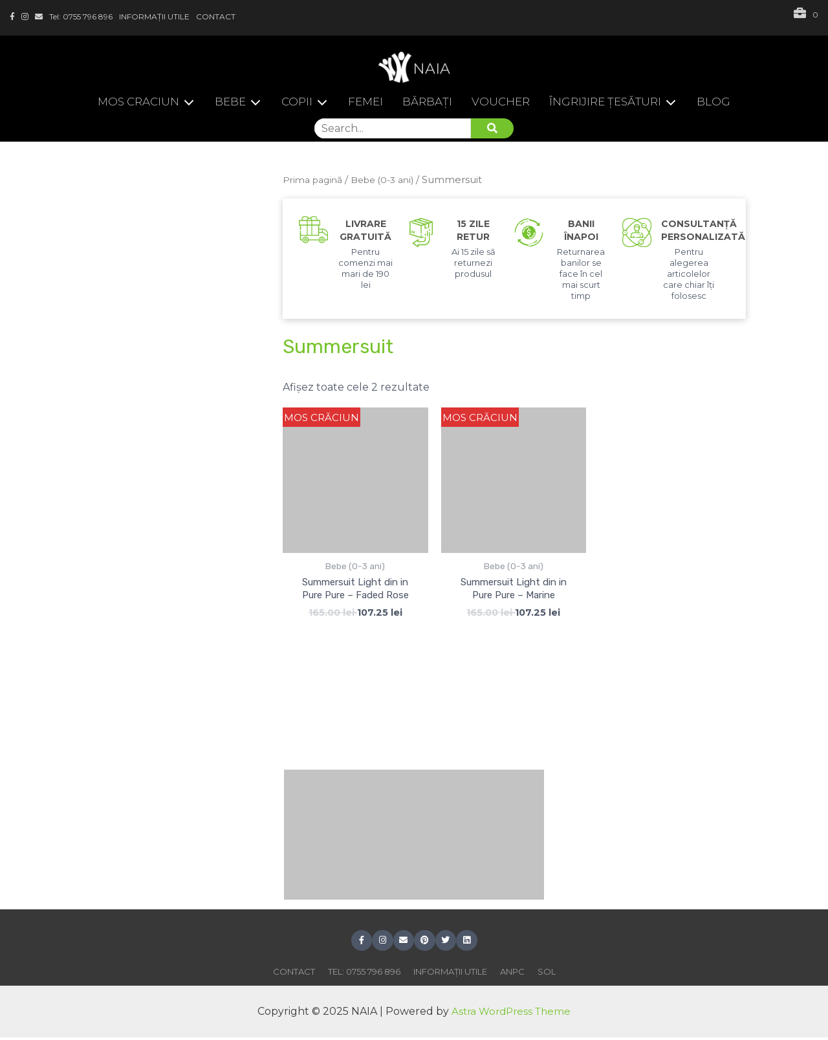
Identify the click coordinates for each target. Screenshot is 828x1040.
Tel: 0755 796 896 (81, 16)
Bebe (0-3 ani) (389, 180)
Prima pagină (315, 180)
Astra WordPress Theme (511, 1014)
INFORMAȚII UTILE (154, 16)
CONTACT (215, 16)
